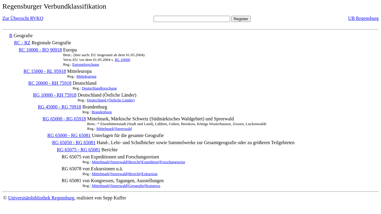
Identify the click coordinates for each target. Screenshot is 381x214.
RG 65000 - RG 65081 (69, 135)
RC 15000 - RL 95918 (45, 71)
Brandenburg (102, 112)
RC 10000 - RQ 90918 (40, 49)
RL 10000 (122, 59)
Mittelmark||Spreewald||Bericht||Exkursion (124, 173)
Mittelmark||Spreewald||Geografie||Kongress (126, 185)
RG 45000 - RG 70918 (59, 106)
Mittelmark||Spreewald (114, 128)
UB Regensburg (363, 18)
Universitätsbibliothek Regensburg (41, 197)
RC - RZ (22, 42)
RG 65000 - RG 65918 (64, 118)
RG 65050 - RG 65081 (74, 142)
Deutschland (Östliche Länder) (111, 100)
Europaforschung (85, 64)
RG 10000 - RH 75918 (54, 94)
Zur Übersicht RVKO (22, 18)
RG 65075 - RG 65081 (78, 149)
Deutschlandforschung (99, 88)
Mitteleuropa (86, 76)
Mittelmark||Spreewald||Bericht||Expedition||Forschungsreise (138, 162)
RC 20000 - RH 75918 (49, 83)
